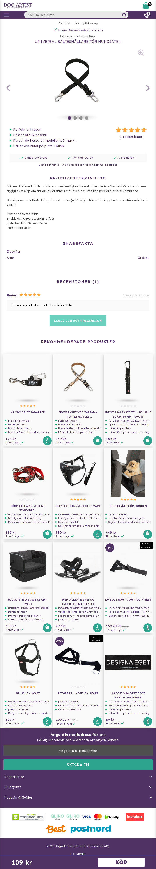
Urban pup (91, 23)
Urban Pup (87, 36)
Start (61, 23)
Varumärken (75, 23)
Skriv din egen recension (78, 321)
